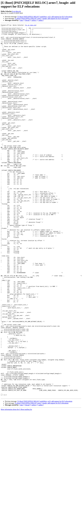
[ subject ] (34, 20)
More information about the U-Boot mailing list (16, 484)
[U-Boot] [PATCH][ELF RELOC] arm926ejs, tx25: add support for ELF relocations (44, 17)
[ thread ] (27, 20)
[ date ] (21, 20)
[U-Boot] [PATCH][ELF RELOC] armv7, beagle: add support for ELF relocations (42, 18)
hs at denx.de (16, 11)
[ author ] (41, 20)
